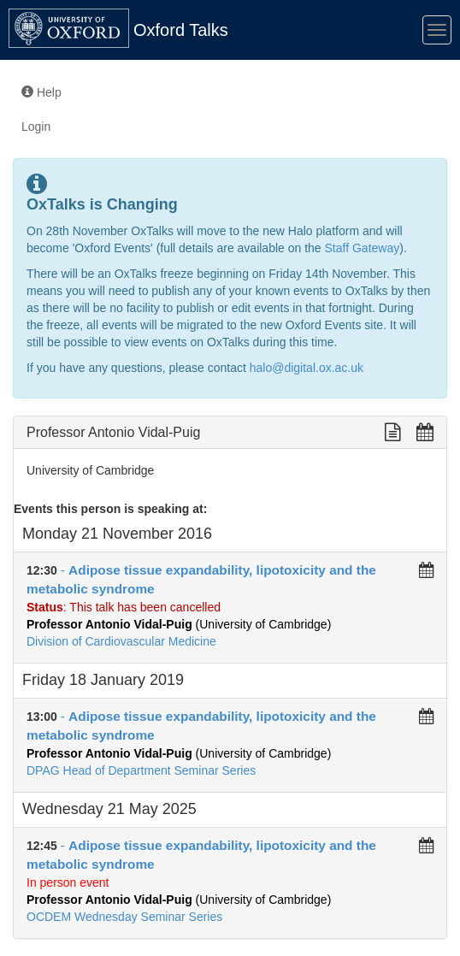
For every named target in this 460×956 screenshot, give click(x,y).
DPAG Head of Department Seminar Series (141, 770)
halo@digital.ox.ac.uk (306, 368)
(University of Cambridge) (179, 624)
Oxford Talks (180, 30)
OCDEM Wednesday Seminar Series (124, 917)
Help (41, 92)
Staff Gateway (362, 248)
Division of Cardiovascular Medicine (121, 641)
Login (35, 126)
